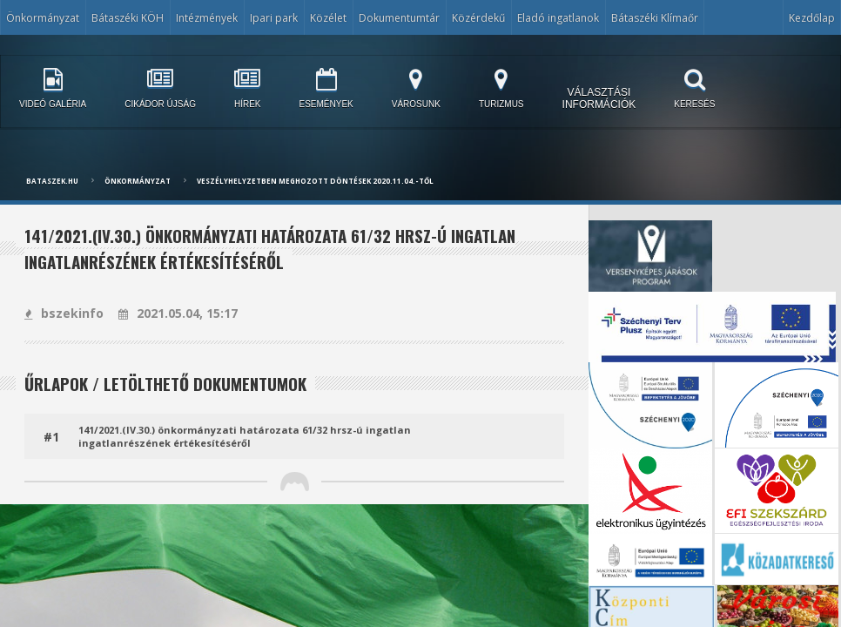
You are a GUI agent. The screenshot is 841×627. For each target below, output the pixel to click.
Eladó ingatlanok (558, 17)
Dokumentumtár (399, 17)
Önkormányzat (42, 17)
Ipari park (274, 17)
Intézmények (207, 17)
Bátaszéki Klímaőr (654, 17)
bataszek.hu (52, 180)
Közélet (328, 17)
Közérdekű (478, 17)
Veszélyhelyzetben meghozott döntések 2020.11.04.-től (315, 180)
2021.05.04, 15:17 (178, 313)
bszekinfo (64, 313)
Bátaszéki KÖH (127, 17)
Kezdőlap (812, 17)
